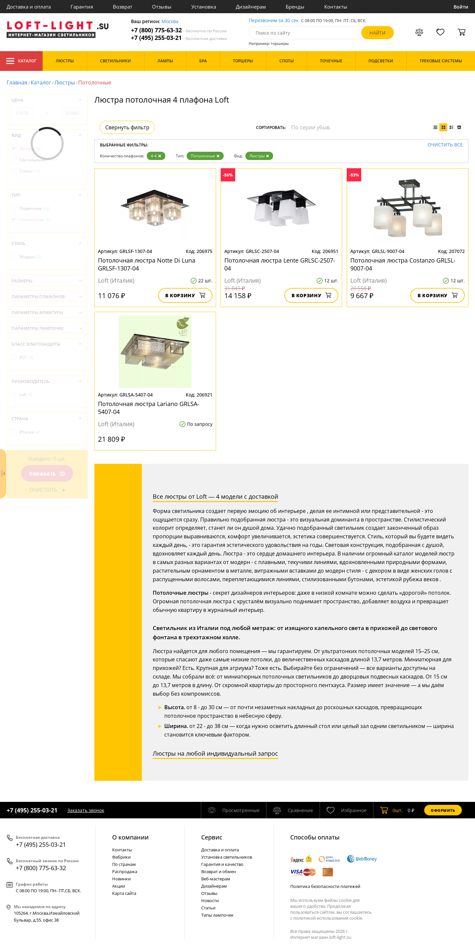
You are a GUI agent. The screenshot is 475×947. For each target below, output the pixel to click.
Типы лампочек (217, 915)
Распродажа (124, 871)
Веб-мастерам (215, 879)
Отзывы (162, 6)
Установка (203, 6)
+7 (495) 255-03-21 (179, 38)
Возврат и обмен (218, 871)
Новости (210, 900)
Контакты (335, 6)
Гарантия (82, 6)
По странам (124, 864)
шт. (391, 810)
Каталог (21, 61)
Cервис (211, 837)
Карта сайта (124, 893)
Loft (25, 394)
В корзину (185, 295)
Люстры (64, 82)
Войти (461, 7)
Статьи (208, 908)
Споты (29, 171)
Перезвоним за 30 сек (274, 20)
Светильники (36, 160)
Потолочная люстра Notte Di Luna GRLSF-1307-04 (146, 264)
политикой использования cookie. (328, 918)
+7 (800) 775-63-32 (179, 30)
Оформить (443, 810)
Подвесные (34, 208)
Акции (118, 886)
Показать (47, 474)
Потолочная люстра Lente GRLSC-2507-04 (279, 264)
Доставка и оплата (29, 6)
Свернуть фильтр (127, 127)
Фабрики (121, 857)
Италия (29, 432)
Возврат (122, 6)
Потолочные (205, 156)
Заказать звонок (85, 810)
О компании (130, 837)
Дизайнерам (251, 6)
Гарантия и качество (222, 864)
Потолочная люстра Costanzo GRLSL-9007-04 (403, 264)
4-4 (156, 156)
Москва (170, 21)
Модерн (30, 257)
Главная (17, 82)
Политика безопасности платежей (325, 886)
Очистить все (445, 145)
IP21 (26, 357)
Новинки (121, 879)
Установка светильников (226, 857)
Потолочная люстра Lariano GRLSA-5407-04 (148, 408)
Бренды (295, 6)
